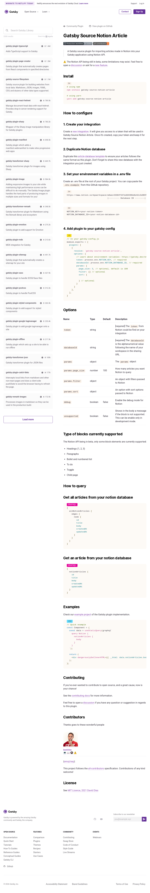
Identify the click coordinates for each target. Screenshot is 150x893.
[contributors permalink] (61, 717)
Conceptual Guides (12, 856)
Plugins (36, 841)
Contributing (68, 837)
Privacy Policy (139, 884)
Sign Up (139, 11)
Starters (37, 852)
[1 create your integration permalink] (61, 124)
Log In (141, 3)
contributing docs (81, 695)
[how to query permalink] (61, 486)
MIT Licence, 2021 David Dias (83, 790)
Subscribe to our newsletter (124, 814)
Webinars (97, 837)
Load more (28, 419)
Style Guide (68, 848)
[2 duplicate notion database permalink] (61, 149)
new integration (81, 131)
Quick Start (9, 841)
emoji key (69, 761)
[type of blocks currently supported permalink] (61, 434)
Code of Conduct (70, 845)
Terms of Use (122, 884)
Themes (37, 845)
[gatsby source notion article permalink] (61, 36)
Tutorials (7, 845)
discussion (76, 65)
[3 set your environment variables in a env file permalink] (61, 174)
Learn (46, 12)
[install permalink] (61, 76)
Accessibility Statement (56, 884)
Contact (125, 11)
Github (8, 866)
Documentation (11, 837)
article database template (91, 156)
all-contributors (96, 768)
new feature (101, 65)
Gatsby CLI (8, 860)
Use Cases (38, 856)
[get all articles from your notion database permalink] (61, 497)
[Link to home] (11, 11)
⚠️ (75, 752)
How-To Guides (10, 848)
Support (134, 3)
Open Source (31, 12)
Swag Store (68, 841)
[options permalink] (61, 310)
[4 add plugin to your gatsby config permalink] (61, 229)
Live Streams (69, 852)
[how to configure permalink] (61, 113)
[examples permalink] (61, 607)
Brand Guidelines (79, 884)
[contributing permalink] (61, 678)
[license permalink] (61, 783)
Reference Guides (11, 852)
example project (82, 614)
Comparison (38, 837)
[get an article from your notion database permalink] (61, 558)
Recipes (36, 848)
